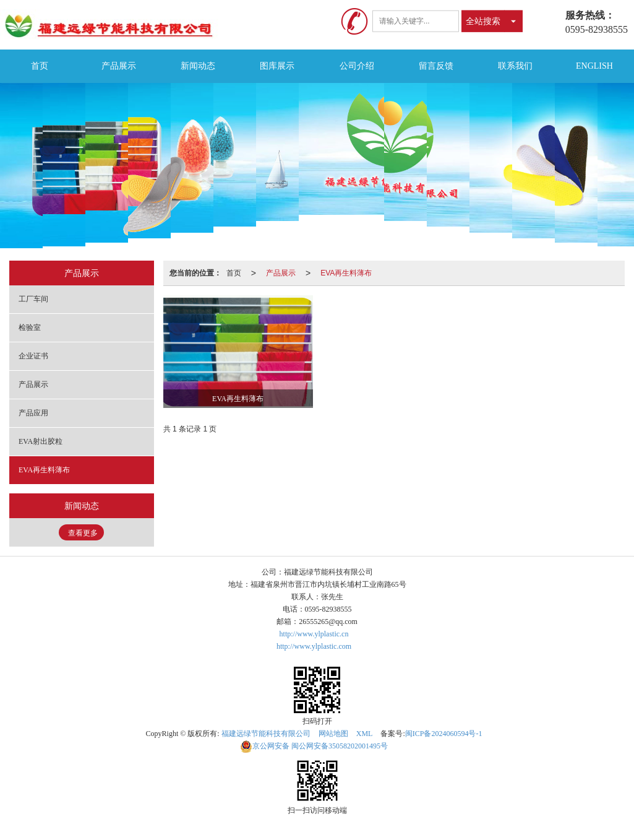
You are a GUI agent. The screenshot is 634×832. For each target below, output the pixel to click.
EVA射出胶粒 (40, 441)
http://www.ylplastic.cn (314, 634)
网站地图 (333, 733)
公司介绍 (357, 66)
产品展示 (118, 66)
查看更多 (83, 533)
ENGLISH (594, 66)
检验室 (30, 327)
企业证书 (33, 356)
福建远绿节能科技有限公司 (266, 733)
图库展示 (277, 66)
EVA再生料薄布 (346, 273)
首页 (39, 66)
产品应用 (33, 413)
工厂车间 (33, 299)
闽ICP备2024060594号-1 (443, 733)
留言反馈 (436, 66)
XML (364, 733)
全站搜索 (483, 21)
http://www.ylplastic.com (313, 646)
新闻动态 (198, 66)
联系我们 (515, 66)
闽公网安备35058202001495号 (314, 746)
